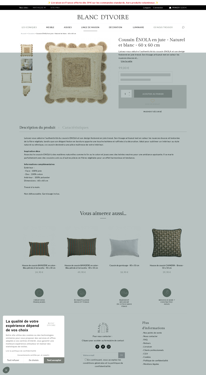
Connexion (158, 7)
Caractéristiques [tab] (75, 128)
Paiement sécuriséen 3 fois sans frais (124, 303)
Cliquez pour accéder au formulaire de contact (103, 340)
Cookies (147, 357)
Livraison (147, 346)
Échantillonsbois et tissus (81, 301)
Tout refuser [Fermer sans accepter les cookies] (13, 360)
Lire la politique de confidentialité (21, 351)
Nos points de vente (152, 333)
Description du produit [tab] (37, 128)
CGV (145, 353)
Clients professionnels (153, 350)
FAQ (145, 339)
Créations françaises (39, 301)
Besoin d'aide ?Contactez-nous (167, 302)
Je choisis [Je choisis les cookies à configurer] (34, 360)
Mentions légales (151, 364)
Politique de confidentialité (155, 360)
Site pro (55, 7)
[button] (6, 370)
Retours (147, 343)
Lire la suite (126, 61)
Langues (147, 7)
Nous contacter (150, 336)
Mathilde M (39, 7)
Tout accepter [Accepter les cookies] (54, 360)
